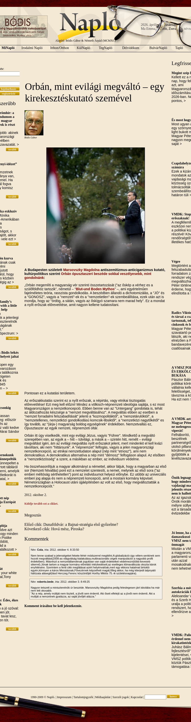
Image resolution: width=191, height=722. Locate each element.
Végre (176, 261)
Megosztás (33, 515)
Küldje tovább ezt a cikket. (41, 503)
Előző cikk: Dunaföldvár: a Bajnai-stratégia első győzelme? (71, 524)
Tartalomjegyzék (83, 697)
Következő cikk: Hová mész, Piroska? (54, 529)
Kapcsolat (137, 697)
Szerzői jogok (121, 697)
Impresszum (64, 697)
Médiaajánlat (103, 697)
